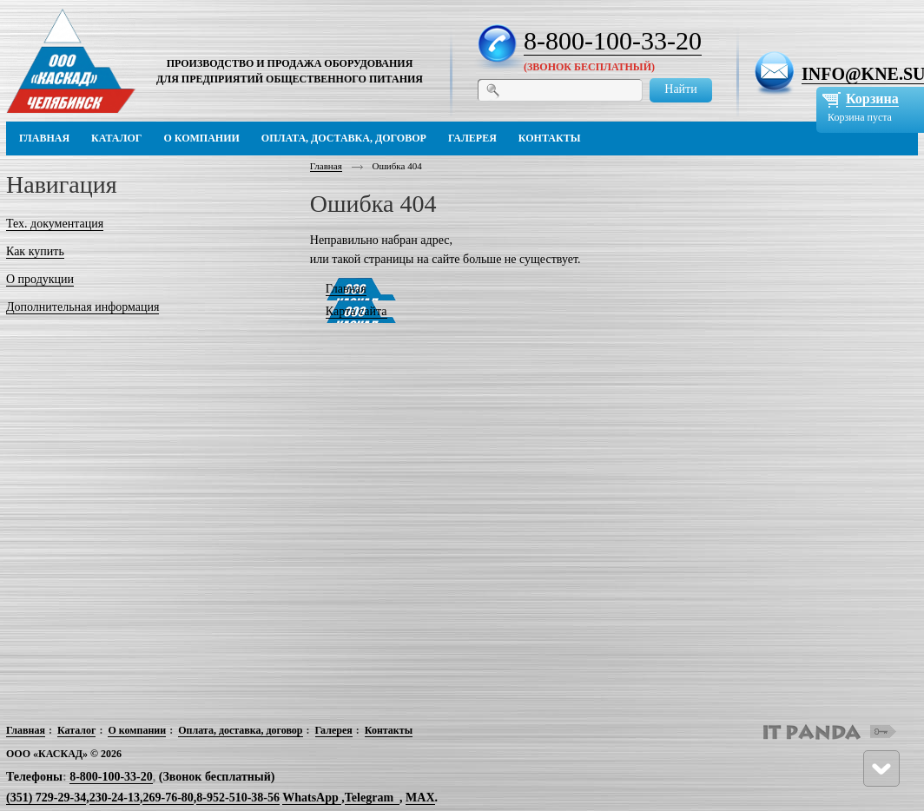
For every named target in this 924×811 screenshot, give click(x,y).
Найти (680, 89)
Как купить (35, 251)
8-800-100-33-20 (613, 40)
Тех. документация (54, 223)
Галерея (334, 730)
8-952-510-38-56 (238, 797)
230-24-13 (114, 797)
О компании (137, 730)
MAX (420, 797)
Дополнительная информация (82, 306)
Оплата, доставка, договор (240, 730)
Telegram (369, 797)
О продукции (40, 279)
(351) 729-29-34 (46, 797)
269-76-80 (167, 797)
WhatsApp (311, 797)
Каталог (76, 730)
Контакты (388, 730)
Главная (326, 166)
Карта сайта (356, 311)
